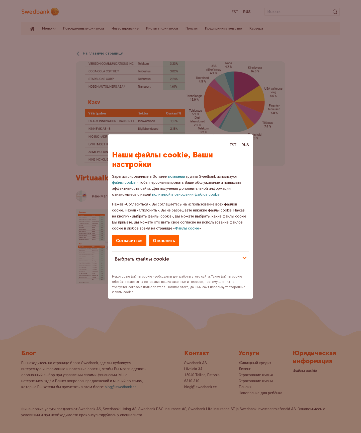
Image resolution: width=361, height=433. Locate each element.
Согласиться (129, 241)
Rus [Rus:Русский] (245, 145)
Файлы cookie (187, 228)
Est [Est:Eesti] (233, 145)
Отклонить (164, 241)
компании (176, 176)
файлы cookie (124, 182)
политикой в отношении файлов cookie (186, 194)
